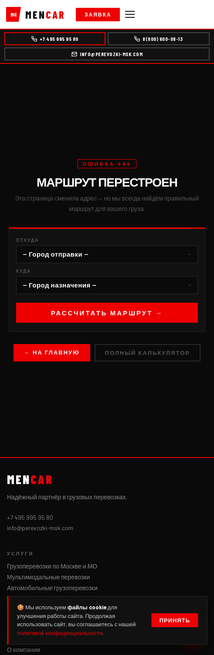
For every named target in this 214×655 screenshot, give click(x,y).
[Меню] (129, 14)
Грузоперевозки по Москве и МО (52, 566)
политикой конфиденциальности (59, 632)
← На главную (52, 352)
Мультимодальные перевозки (48, 577)
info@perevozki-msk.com (107, 54)
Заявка (98, 14)
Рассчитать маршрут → (107, 313)
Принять (175, 620)
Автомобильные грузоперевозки (52, 588)
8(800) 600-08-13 (158, 39)
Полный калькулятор (147, 352)
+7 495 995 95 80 (54, 39)
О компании (23, 649)
